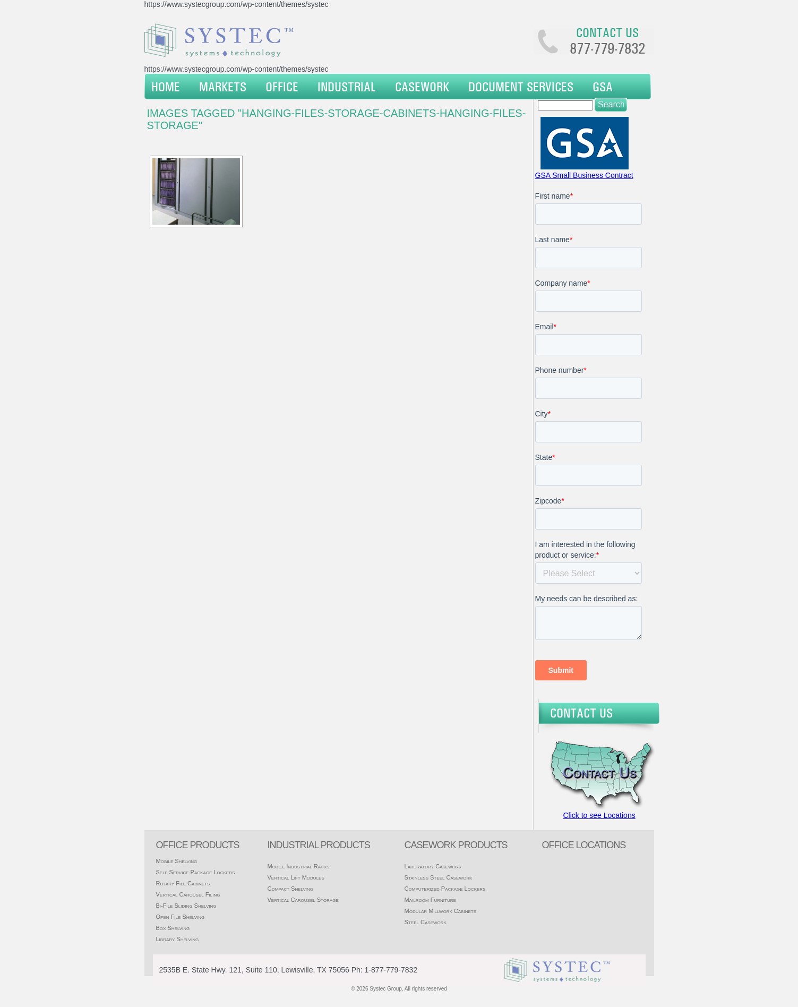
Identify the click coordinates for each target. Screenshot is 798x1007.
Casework (422, 87)
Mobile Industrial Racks (298, 866)
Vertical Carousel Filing (188, 894)
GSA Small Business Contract (584, 175)
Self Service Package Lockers (195, 872)
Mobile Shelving (177, 861)
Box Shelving (173, 928)
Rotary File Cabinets (183, 883)
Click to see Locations (599, 815)
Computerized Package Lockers (445, 888)
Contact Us (581, 713)
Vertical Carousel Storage (302, 900)
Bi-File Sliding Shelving (186, 905)
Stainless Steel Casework (439, 877)
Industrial (347, 87)
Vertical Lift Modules (295, 877)
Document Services (520, 87)
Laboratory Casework (433, 866)
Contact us (607, 32)
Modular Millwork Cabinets (440, 911)
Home (165, 87)
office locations (584, 845)
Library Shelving (177, 939)
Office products (197, 845)
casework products (456, 845)
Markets (222, 87)
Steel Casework (426, 922)
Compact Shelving (290, 888)
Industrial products (318, 845)
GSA (603, 87)
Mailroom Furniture (430, 900)
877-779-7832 (607, 48)
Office (281, 87)
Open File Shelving (180, 917)
